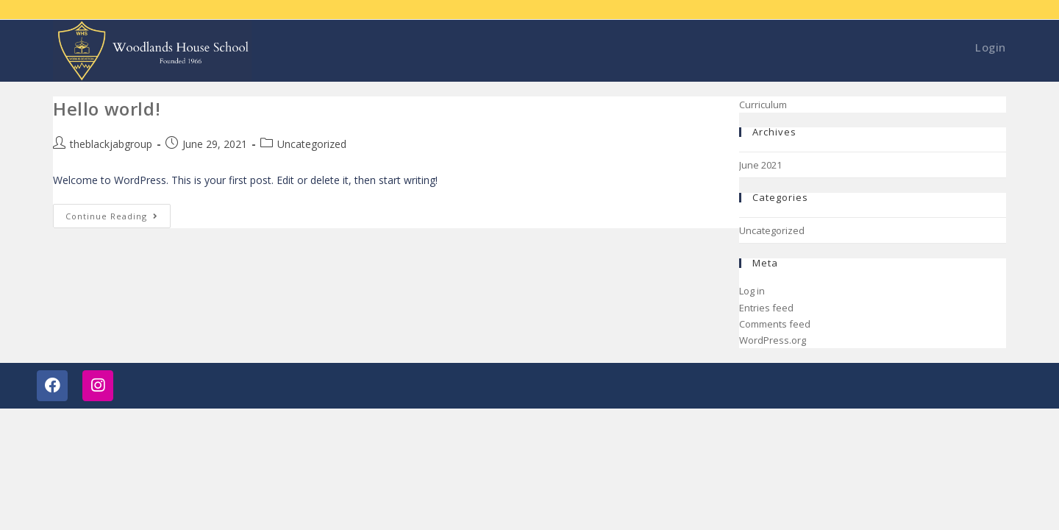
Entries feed (766, 307)
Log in (752, 290)
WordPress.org (772, 340)
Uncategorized (311, 144)
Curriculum (763, 104)
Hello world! (106, 108)
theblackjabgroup (111, 144)
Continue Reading (118, 213)
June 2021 (760, 165)
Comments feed (774, 324)
